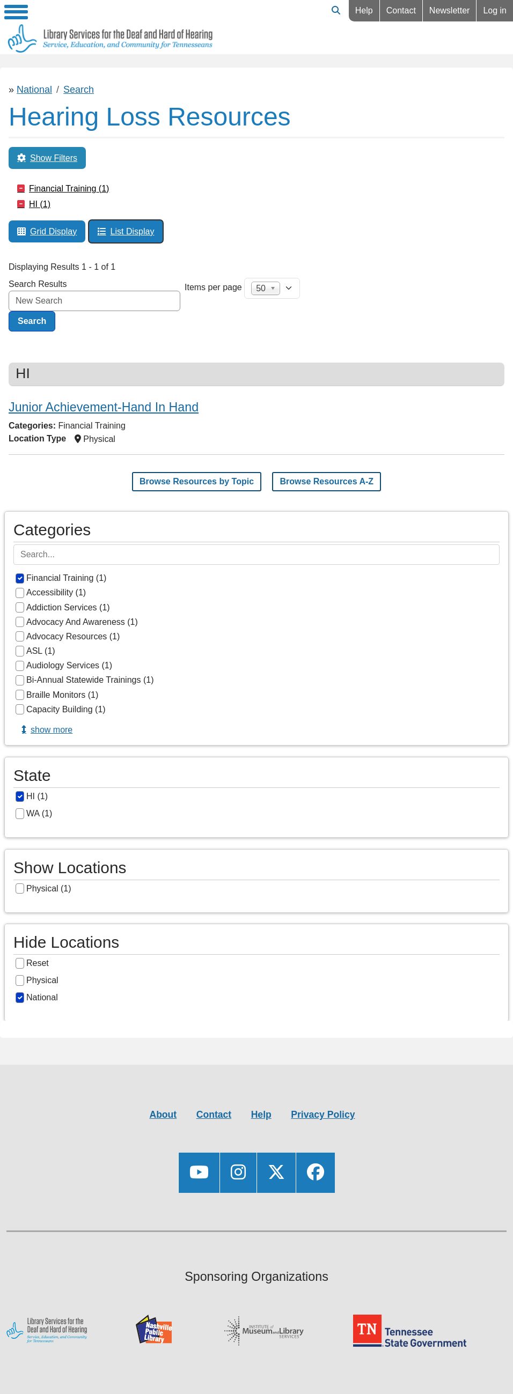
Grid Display (53, 231)
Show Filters (53, 158)
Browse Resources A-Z (326, 481)
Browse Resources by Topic (197, 481)
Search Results (38, 284)
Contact (401, 10)
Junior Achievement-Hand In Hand (104, 407)
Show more (51, 729)
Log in (495, 10)
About (163, 1114)
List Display (133, 231)
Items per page (213, 287)
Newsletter (449, 10)
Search (78, 89)
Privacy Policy (323, 1114)
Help (364, 10)
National (34, 89)
